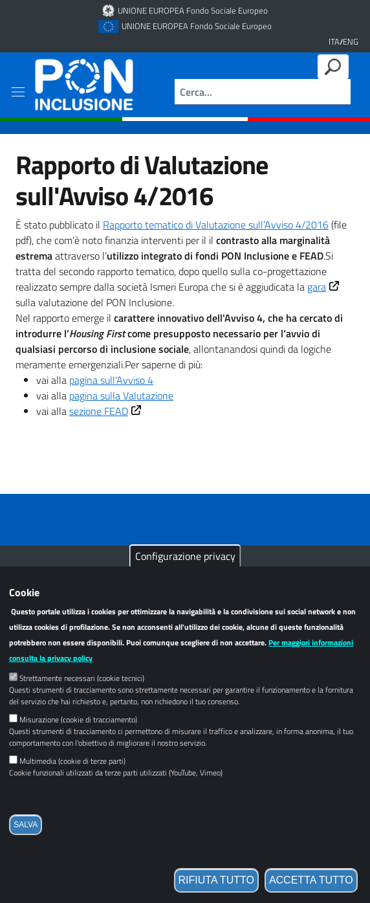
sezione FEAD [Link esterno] (106, 411)
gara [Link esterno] (324, 287)
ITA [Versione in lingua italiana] (334, 41)
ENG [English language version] (350, 41)
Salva (26, 847)
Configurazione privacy (185, 578)
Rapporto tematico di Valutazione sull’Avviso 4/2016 (216, 224)
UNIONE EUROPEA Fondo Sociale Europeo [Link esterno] (193, 11)
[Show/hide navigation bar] (18, 92)
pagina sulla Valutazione (121, 395)
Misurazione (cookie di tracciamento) (78, 742)
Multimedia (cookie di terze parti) (72, 783)
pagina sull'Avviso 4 (111, 380)
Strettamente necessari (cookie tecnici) (81, 701)
